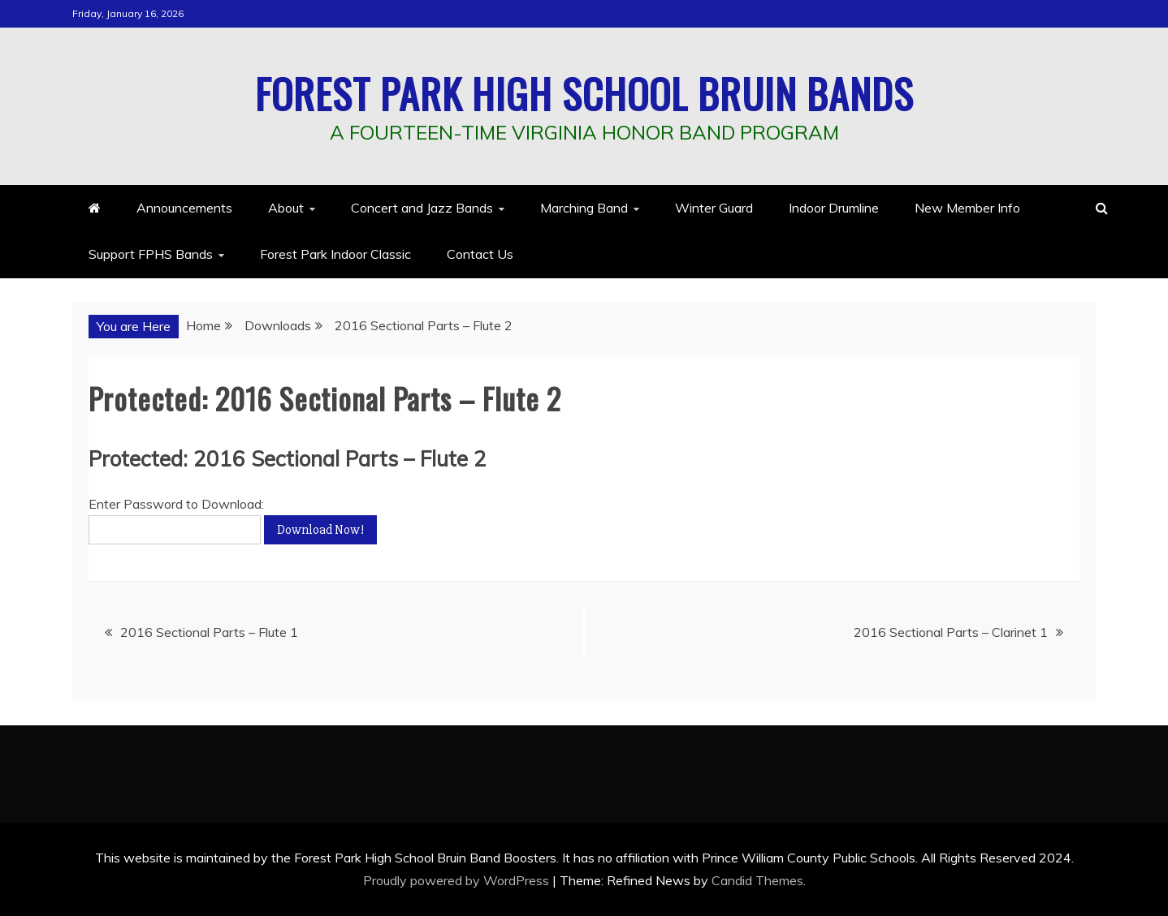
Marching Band (584, 208)
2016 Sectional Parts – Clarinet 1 (951, 632)
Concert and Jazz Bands (422, 208)
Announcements (184, 208)
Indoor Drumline (834, 208)
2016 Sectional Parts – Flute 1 (209, 632)
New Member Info (967, 208)
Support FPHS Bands (151, 254)
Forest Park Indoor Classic (335, 254)
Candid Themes (757, 880)
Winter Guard (714, 208)
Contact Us (480, 254)
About (286, 208)
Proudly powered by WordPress (457, 880)
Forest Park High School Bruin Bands (584, 92)
